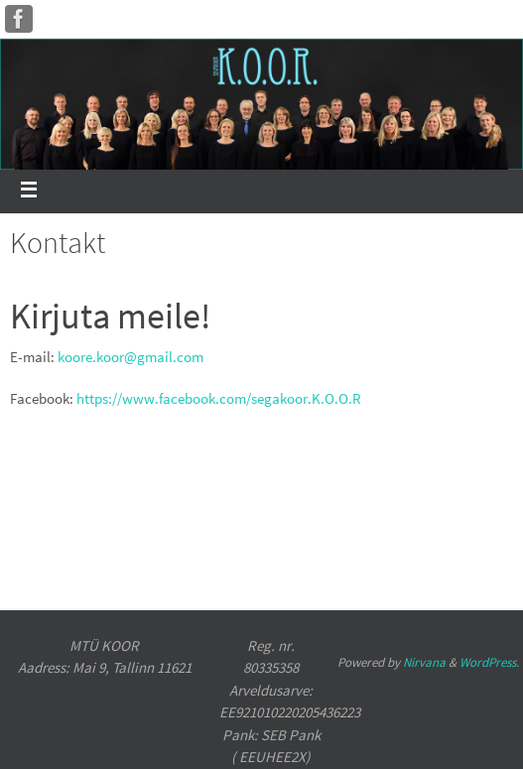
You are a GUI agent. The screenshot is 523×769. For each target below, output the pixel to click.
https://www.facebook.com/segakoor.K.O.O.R (218, 398)
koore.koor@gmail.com (130, 356)
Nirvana (424, 662)
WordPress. (489, 662)
